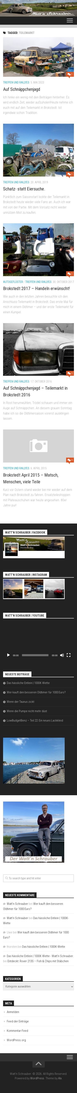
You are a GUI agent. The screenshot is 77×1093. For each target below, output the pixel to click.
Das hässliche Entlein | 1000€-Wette (28, 683)
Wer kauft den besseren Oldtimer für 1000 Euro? (36, 692)
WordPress (37, 1078)
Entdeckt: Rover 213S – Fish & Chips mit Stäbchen (38, 961)
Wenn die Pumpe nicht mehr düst (27, 711)
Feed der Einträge (18, 1021)
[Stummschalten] (62, 655)
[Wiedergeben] (8, 655)
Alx (60, 1078)
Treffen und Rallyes (16, 82)
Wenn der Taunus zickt (20, 702)
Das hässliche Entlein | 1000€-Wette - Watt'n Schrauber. (40, 956)
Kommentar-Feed (17, 1031)
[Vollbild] (69, 655)
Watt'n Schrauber (17, 904)
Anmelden (13, 1012)
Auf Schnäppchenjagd (21, 89)
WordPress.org (16, 1040)
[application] (38, 639)
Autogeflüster (13, 282)
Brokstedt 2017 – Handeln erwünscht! (36, 288)
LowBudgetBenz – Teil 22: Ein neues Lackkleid (35, 720)
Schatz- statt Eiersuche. (24, 188)
